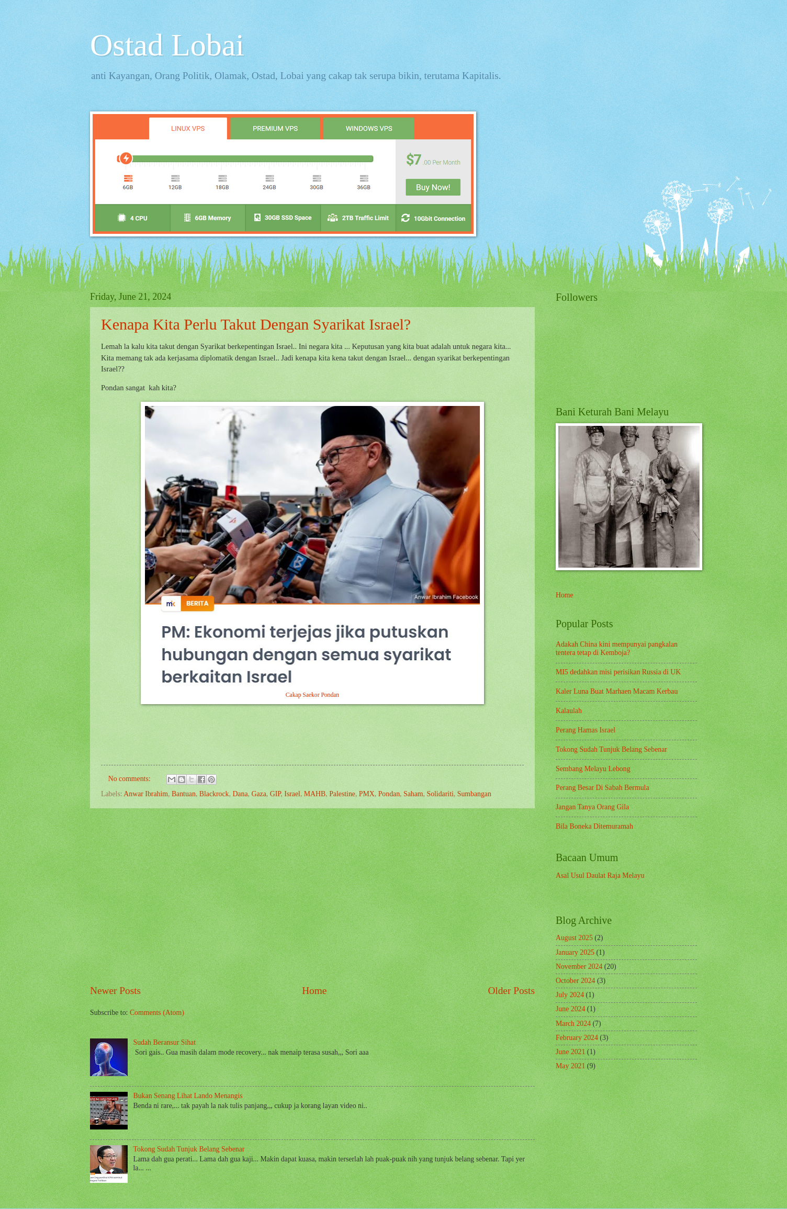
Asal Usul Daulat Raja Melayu (600, 875)
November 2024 (579, 966)
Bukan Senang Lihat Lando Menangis (188, 1096)
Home (314, 990)
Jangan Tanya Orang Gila (592, 807)
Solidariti (439, 794)
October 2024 (575, 981)
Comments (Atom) (157, 1012)
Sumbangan (474, 794)
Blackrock (214, 794)
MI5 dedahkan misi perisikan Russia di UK (618, 672)
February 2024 (577, 1038)
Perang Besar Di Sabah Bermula (602, 788)
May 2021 (570, 1066)
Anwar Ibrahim (145, 794)
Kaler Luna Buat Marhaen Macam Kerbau (617, 691)
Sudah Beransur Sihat (164, 1042)
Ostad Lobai (167, 45)
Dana (240, 794)
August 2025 (574, 938)
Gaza (258, 794)
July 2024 (570, 995)
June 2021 (570, 1052)
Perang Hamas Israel (585, 730)
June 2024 (570, 1009)
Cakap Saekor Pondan (312, 695)
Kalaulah (569, 711)
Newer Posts (115, 990)
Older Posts (511, 990)
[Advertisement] (312, 895)
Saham (413, 794)
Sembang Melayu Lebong (593, 769)
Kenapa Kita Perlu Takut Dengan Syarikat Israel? (256, 324)
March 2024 (573, 1023)
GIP (275, 794)
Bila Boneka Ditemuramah (594, 826)
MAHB (314, 794)
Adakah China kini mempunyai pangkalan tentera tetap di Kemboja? (617, 648)
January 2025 (575, 952)
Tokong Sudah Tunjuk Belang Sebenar (189, 1149)
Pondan (389, 794)
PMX (367, 794)
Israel (292, 794)
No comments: (130, 779)
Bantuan (184, 794)
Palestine (342, 794)
